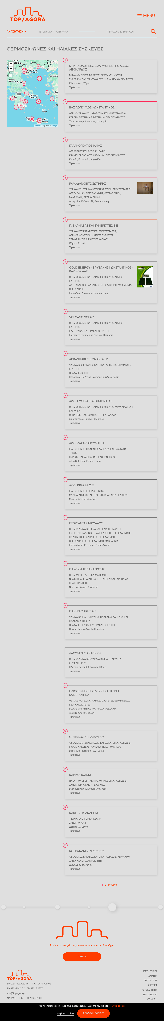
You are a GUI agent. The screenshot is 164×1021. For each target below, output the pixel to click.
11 (65, 479)
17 (65, 769)
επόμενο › (113, 884)
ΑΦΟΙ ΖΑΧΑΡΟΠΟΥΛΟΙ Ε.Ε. (87, 443)
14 (65, 605)
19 (65, 845)
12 (65, 517)
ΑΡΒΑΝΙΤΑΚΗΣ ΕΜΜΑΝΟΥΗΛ (89, 359)
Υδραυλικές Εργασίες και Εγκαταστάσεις (107, 189)
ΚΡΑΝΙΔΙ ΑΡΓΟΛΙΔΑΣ (80, 155)
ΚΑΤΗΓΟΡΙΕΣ (150, 971)
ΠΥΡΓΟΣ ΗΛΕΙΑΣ (78, 457)
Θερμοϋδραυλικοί (79, 113)
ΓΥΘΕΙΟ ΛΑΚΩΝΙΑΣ (79, 746)
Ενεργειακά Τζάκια (90, 818)
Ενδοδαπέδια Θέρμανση (106, 529)
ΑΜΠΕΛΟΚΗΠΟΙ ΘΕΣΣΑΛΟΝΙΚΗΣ (113, 533)
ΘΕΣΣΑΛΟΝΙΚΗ (112, 193)
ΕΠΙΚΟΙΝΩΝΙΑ (150, 994)
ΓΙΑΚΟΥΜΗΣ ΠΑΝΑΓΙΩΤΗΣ (87, 569)
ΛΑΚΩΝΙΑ (96, 746)
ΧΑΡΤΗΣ (152, 976)
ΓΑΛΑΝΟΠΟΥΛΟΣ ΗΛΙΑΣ (85, 145)
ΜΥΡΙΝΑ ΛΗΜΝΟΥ (78, 495)
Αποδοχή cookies (93, 1013)
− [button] (11, 68)
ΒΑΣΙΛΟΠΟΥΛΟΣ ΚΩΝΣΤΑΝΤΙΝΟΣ (92, 107)
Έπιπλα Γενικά (95, 491)
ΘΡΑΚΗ (82, 822)
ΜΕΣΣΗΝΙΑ (99, 117)
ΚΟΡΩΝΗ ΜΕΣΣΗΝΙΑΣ (80, 117)
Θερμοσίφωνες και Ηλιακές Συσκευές (91, 235)
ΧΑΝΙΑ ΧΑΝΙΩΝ (77, 860)
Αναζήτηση (153, 31)
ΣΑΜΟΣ (73, 239)
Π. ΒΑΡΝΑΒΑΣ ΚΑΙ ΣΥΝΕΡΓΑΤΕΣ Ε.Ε (93, 225)
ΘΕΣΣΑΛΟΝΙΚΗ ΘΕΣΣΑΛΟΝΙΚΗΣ (86, 193)
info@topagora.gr (16, 993)
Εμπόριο (100, 151)
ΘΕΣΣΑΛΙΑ (110, 708)
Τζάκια (73, 818)
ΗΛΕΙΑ (91, 457)
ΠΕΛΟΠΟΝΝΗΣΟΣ (115, 117)
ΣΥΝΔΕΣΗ (152, 999)
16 (65, 731)
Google (54, 126)
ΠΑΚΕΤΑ (82, 956)
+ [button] (11, 64)
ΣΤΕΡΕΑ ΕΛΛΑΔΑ (107, 415)
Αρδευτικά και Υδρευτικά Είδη (109, 113)
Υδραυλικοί (75, 189)
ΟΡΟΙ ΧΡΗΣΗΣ (149, 989)
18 (65, 807)
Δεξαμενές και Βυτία (81, 151)
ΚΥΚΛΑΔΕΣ (97, 79)
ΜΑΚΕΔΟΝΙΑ (75, 197)
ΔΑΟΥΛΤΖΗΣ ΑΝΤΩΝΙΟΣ (85, 653)
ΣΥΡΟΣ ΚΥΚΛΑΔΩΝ (79, 79)
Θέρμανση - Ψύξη (111, 75)
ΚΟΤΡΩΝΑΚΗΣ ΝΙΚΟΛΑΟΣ (86, 851)
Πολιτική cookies (117, 1006)
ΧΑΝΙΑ (89, 860)
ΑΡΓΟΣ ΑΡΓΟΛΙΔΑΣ (105, 579)
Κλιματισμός (99, 575)
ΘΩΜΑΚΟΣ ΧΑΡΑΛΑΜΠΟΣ (86, 737)
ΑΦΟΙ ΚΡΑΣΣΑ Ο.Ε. (82, 485)
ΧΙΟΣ (71, 784)
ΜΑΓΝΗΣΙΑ (98, 708)
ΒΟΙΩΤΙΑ (92, 415)
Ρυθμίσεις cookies (65, 1014)
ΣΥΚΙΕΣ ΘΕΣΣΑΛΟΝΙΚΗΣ (82, 533)
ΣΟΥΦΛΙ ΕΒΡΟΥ (77, 663)
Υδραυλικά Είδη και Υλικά (84, 617)
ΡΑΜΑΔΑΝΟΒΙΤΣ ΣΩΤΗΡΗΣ (87, 183)
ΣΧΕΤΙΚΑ (152, 985)
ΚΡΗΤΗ (105, 331)
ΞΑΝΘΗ (73, 822)
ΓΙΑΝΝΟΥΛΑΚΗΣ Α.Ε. (83, 611)
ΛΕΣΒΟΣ (94, 495)
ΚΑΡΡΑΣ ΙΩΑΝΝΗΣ (81, 775)
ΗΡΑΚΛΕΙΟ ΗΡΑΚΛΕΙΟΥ (81, 625)
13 (65, 563)
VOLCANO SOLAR (81, 317)
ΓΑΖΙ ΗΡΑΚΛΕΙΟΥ (78, 331)
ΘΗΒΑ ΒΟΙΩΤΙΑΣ (77, 415)
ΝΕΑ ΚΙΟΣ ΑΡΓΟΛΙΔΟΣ (81, 579)
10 (65, 437)
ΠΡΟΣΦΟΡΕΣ (150, 980)
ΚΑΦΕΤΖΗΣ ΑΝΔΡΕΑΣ (84, 813)
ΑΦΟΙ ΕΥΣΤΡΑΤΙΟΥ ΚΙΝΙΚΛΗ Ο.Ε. (91, 401)
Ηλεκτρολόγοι (78, 780)
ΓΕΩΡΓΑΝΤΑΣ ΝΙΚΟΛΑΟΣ (86, 523)
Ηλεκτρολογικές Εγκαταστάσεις (107, 780)
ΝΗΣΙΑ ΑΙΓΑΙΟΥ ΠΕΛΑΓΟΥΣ (118, 79)
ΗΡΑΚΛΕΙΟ (94, 331)
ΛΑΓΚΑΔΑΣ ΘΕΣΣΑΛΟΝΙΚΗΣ (84, 285)
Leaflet (37, 126)
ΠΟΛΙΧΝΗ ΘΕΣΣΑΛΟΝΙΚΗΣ (83, 537)
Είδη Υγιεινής (77, 449)
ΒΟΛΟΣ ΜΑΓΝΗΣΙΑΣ (80, 708)
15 (65, 685)
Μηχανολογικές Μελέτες (84, 75)
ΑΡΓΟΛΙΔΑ (99, 155)
